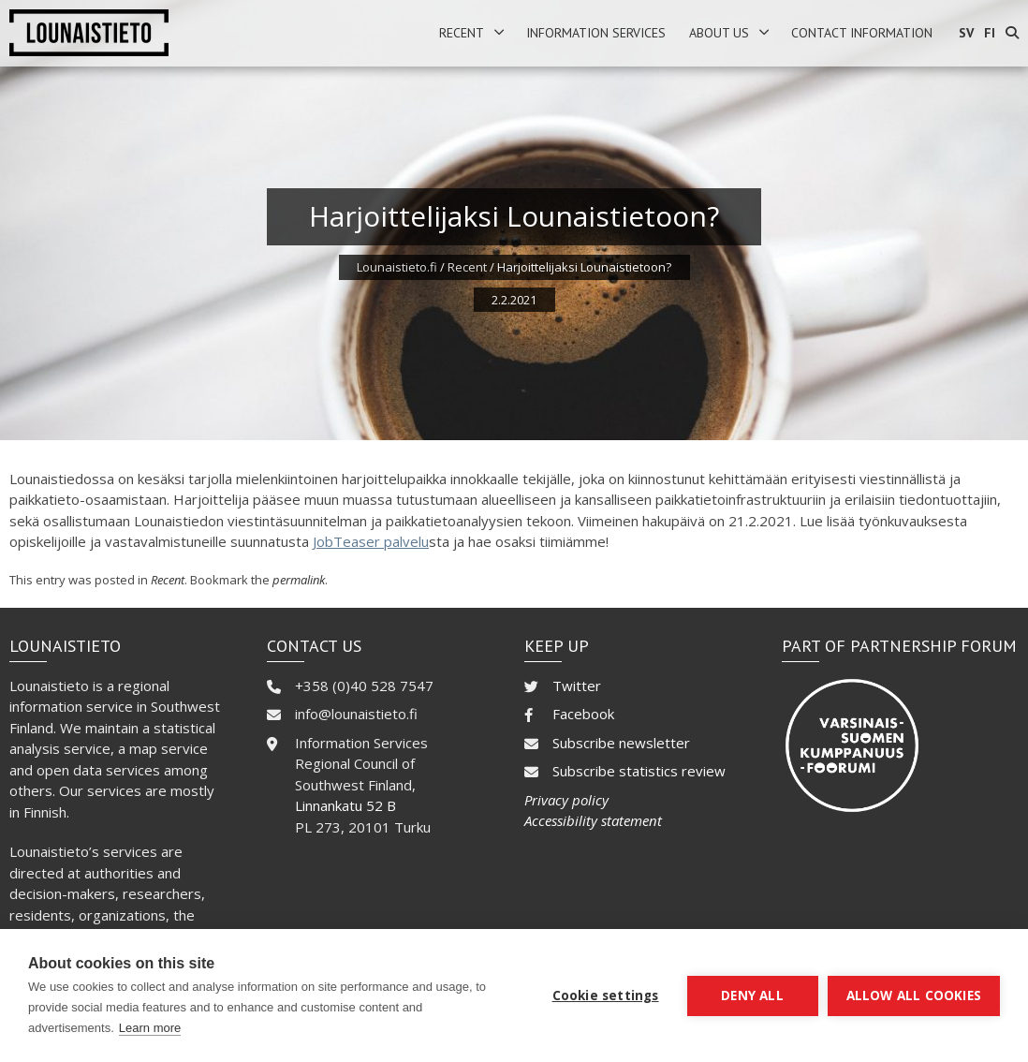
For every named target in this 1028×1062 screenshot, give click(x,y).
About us (719, 32)
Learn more (150, 1028)
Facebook (583, 713)
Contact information (862, 32)
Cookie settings (605, 995)
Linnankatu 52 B (345, 805)
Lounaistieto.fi (397, 266)
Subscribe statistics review (639, 770)
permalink (298, 579)
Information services (596, 32)
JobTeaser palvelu (371, 541)
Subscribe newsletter (621, 742)
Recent (461, 32)
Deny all (752, 995)
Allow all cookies (913, 995)
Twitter (576, 685)
